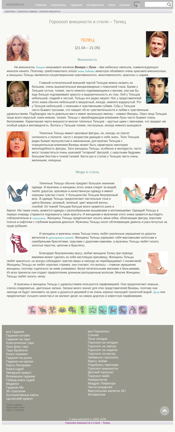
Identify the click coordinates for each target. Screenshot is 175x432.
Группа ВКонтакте (15, 407)
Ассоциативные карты (22, 395)
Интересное (96, 394)
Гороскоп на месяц (101, 353)
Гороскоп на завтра (102, 346)
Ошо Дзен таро (17, 346)
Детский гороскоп (100, 372)
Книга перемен (17, 354)
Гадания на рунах (19, 358)
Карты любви (97, 361)
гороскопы (58, 5)
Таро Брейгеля (17, 350)
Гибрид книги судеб (20, 380)
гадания (76, 5)
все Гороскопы (98, 331)
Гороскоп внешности (103, 368)
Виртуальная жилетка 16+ (107, 391)
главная (40, 5)
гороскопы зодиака (27, 11)
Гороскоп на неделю (102, 350)
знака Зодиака (86, 71)
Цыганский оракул (19, 398)
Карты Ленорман (18, 365)
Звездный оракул (18, 372)
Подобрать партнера (103, 365)
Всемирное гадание (20, 376)
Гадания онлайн (18, 335)
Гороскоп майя (98, 376)
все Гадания (15, 332)
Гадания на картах (19, 361)
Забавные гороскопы (103, 357)
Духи (156, 292)
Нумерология (97, 379)
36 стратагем (15, 391)
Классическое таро (20, 343)
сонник (125, 5)
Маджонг (12, 384)
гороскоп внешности (49, 11)
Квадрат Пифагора (101, 383)
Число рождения (100, 387)
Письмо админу (14, 405)
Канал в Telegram (15, 410)
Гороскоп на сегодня (103, 342)
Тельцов (40, 67)
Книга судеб (15, 369)
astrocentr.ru (15, 4)
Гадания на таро (18, 339)
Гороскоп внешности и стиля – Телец (87, 422)
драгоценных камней (61, 237)
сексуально (38, 218)
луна (111, 5)
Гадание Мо (15, 387)
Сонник (93, 335)
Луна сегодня (97, 339)
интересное (95, 5)
